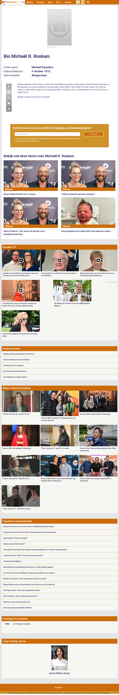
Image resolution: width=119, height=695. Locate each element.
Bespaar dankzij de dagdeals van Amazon (18, 354)
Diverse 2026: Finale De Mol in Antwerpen (95, 414)
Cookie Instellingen (89, 693)
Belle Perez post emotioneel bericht (16, 602)
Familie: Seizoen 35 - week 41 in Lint (16, 414)
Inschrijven (93, 134)
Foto (58, 2)
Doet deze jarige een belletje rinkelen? (17, 608)
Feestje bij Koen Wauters (12, 561)
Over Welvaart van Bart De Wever (15, 377)
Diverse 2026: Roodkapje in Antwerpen (17, 448)
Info (40, 693)
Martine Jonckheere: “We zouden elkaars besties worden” (24, 579)
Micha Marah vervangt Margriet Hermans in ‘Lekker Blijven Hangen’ (28, 567)
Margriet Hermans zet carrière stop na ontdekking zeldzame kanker (28, 526)
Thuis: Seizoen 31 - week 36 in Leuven (16, 509)
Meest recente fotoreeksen (17, 388)
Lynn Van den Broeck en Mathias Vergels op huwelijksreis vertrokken (28, 573)
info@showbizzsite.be (72, 693)
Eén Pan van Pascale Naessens (14, 371)
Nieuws (30, 2)
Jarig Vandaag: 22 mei (14, 641)
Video (50, 2)
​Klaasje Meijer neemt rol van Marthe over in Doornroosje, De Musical (29, 584)
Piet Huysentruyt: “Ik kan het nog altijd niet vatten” (21, 590)
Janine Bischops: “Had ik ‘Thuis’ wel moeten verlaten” (23, 555)
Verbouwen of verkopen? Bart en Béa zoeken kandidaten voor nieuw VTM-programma (35, 550)
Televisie (40, 2)
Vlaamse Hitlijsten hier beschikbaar (16, 360)
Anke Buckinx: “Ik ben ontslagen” (15, 538)
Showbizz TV (9, 247)
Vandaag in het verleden (15, 618)
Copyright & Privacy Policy (53, 693)
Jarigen (67, 2)
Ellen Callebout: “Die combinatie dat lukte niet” (20, 596)
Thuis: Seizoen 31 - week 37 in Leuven (55, 448)
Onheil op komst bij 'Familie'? (14, 544)
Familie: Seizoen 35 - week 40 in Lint (16, 478)
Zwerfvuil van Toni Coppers (13, 365)
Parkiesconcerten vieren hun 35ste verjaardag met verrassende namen (29, 532)
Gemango (106, 693)
